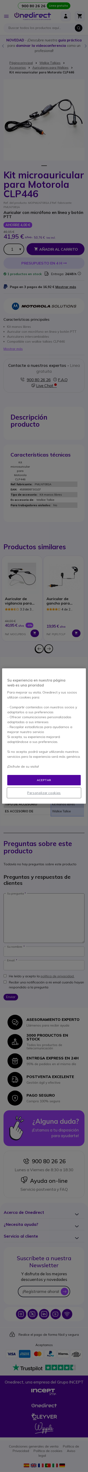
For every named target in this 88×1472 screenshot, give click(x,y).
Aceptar (44, 780)
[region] (44, 736)
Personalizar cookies (44, 793)
